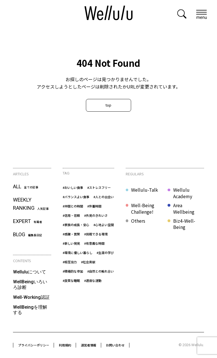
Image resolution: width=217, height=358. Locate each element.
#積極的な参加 (73, 271)
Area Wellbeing (183, 208)
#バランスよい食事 (76, 197)
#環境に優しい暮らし (77, 252)
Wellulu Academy (182, 193)
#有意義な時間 (94, 243)
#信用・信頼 (71, 215)
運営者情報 (88, 345)
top (108, 105)
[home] (108, 14)
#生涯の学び (105, 252)
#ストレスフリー (99, 187)
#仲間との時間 (73, 206)
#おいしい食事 (73, 187)
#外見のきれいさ (96, 215)
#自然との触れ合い (100, 271)
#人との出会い (104, 197)
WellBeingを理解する (30, 309)
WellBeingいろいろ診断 (30, 284)
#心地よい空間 (104, 224)
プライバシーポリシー (33, 345)
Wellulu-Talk (144, 190)
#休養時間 (94, 206)
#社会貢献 (88, 262)
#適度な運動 (92, 280)
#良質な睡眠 (71, 280)
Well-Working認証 (31, 297)
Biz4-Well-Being (184, 224)
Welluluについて (29, 272)
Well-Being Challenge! (142, 208)
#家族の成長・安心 (76, 224)
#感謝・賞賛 (71, 234)
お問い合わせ (115, 345)
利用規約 (65, 345)
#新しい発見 (71, 243)
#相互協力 (70, 262)
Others (138, 221)
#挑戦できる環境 (96, 234)
